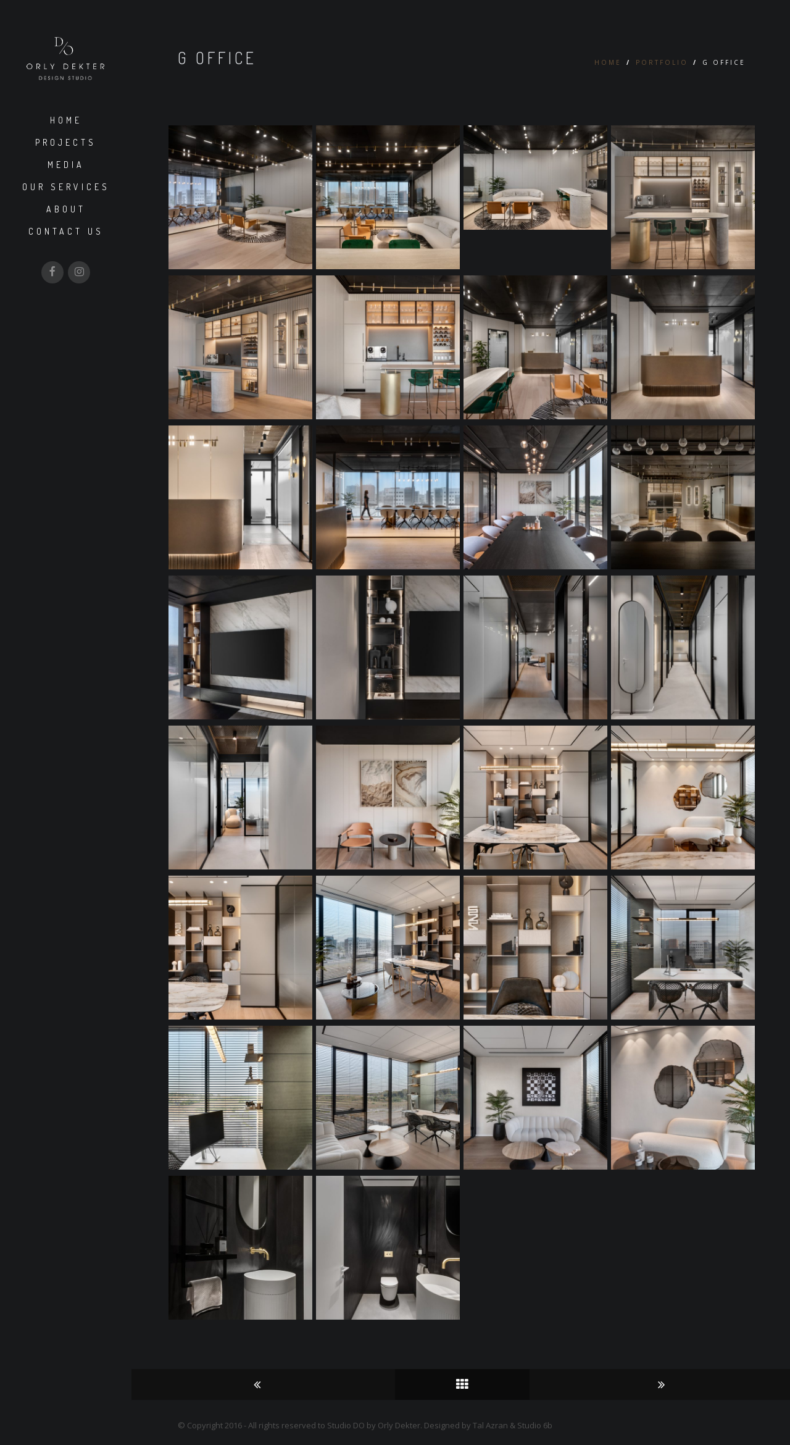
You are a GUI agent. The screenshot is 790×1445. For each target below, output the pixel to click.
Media (66, 164)
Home (66, 120)
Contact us (66, 231)
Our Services (66, 187)
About (66, 209)
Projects (65, 142)
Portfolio (662, 62)
